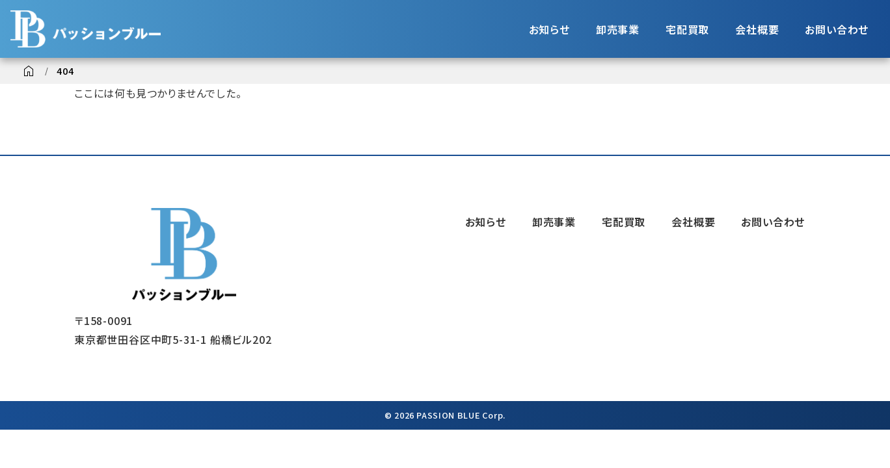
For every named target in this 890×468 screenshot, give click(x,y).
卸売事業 (618, 29)
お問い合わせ (837, 29)
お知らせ (549, 29)
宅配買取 (687, 29)
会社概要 (757, 29)
